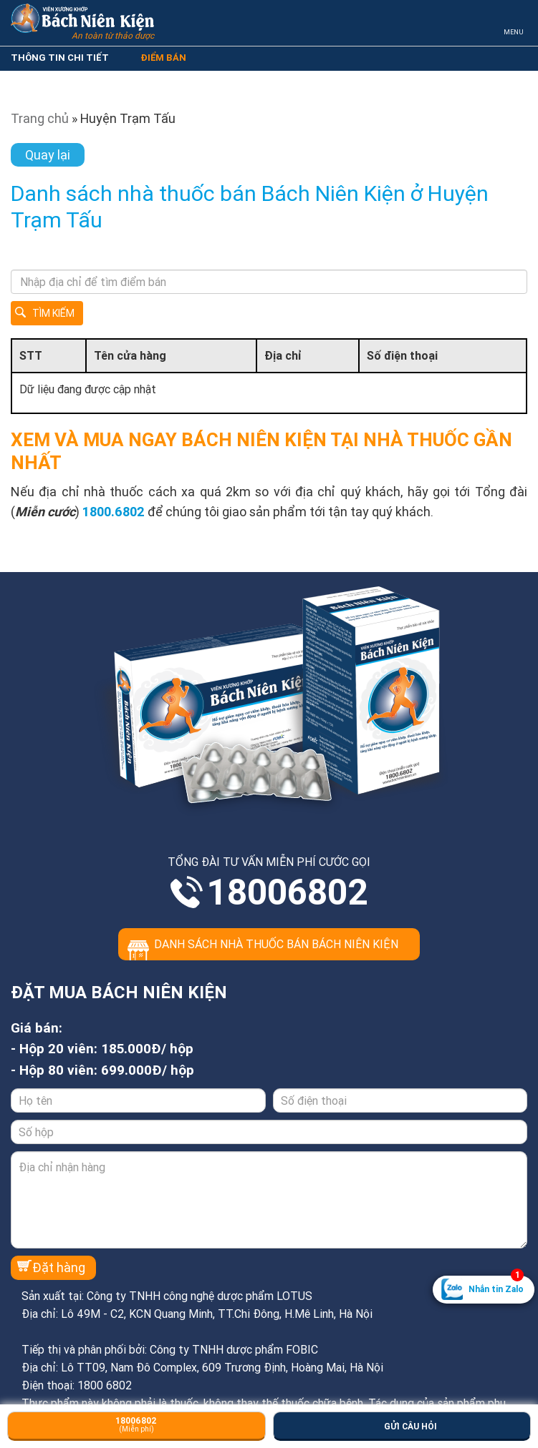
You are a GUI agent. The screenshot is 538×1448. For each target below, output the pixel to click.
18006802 (287, 892)
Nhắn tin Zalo (496, 1285)
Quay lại (47, 155)
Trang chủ (40, 118)
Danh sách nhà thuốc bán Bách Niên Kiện (276, 944)
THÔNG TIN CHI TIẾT (60, 57)
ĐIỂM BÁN (163, 57)
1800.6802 (113, 511)
